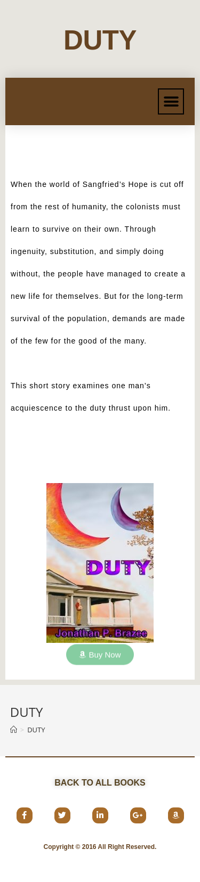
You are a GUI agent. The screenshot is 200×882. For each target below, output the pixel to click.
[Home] (13, 729)
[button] (171, 101)
